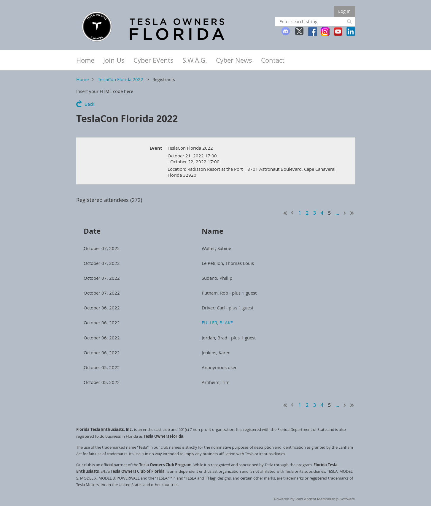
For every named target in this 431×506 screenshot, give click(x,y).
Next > (345, 213)
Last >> (352, 213)
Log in (344, 11)
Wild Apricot (305, 499)
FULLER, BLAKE (217, 322)
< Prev (292, 213)
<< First (285, 213)
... (337, 213)
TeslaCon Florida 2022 (120, 79)
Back (89, 104)
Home (82, 79)
